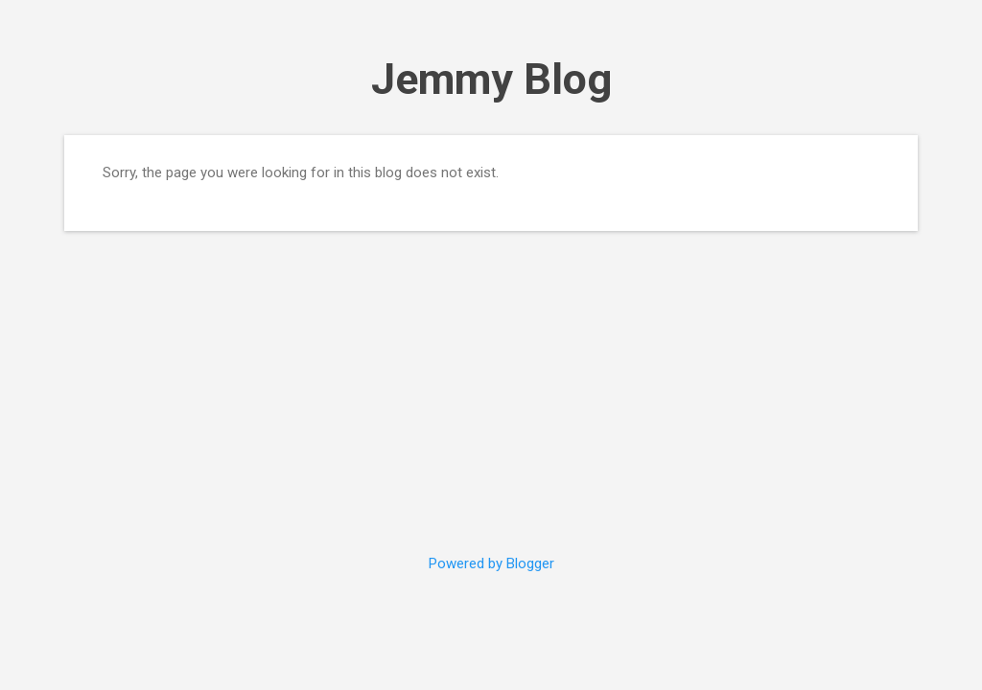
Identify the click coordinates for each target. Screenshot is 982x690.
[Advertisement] (491, 380)
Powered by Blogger (491, 563)
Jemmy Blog (491, 79)
